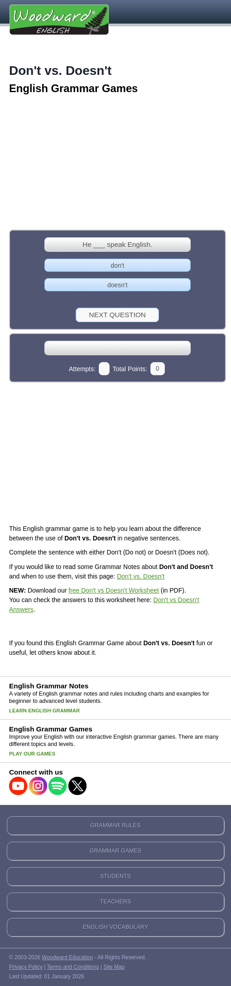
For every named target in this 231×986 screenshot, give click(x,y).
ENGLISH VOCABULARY (116, 927)
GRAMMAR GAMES (116, 851)
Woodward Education (67, 957)
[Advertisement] (115, 162)
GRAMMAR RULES (115, 825)
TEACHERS (115, 901)
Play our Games (32, 753)
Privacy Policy (26, 967)
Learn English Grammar (44, 710)
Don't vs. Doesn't (140, 576)
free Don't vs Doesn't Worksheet (113, 590)
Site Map (114, 967)
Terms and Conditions (73, 967)
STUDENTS (115, 876)
